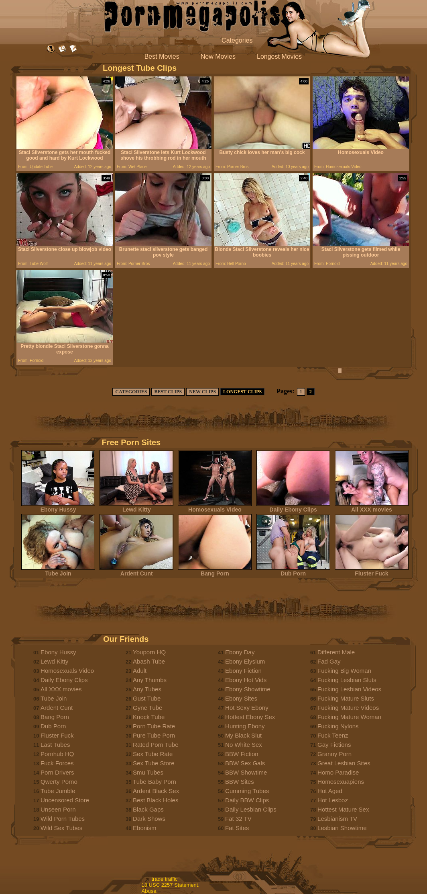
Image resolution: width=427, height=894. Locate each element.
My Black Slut (243, 735)
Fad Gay (329, 661)
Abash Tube (149, 661)
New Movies (218, 56)
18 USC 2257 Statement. (171, 885)
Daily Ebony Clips (293, 507)
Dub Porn (293, 571)
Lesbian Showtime (342, 827)
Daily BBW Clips (247, 800)
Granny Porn (334, 753)
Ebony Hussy (58, 507)
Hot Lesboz (332, 800)
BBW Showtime (246, 772)
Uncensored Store (65, 800)
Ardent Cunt (136, 571)
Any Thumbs (150, 679)
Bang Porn (215, 571)
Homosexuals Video (215, 507)
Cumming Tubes (247, 790)
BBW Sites (239, 781)
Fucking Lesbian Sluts (346, 679)
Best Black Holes (155, 800)
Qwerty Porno (59, 781)
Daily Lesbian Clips (251, 809)
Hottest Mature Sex (343, 809)
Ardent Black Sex (156, 790)
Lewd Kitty (136, 507)
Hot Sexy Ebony (246, 707)
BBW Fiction (241, 753)
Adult (139, 670)
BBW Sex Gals (245, 763)
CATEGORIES (131, 392)
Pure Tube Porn (154, 735)
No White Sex (243, 744)
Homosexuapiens (340, 781)
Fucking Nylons (338, 726)
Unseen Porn (58, 809)
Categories (237, 40)
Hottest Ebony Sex (250, 716)
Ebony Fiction (243, 670)
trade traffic (165, 879)
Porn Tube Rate (154, 726)
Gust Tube (147, 698)
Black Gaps (148, 809)
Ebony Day (239, 652)
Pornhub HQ (57, 753)
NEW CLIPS (202, 392)
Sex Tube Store (153, 763)
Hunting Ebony (244, 726)
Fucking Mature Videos (348, 707)
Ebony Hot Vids (245, 679)
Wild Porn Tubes (63, 818)
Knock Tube (149, 716)
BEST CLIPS (168, 392)
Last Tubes (55, 744)
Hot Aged (329, 790)
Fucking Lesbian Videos (349, 689)
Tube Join (58, 571)
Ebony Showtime (247, 689)
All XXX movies (372, 507)
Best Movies (161, 56)
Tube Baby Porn (154, 781)
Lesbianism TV (337, 818)
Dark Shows (149, 818)
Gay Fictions (334, 744)
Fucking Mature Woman (349, 716)
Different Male (336, 652)
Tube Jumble (58, 790)
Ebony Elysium (245, 661)
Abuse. (150, 891)
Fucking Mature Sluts (345, 698)
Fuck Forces (57, 763)
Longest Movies (279, 56)
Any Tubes (147, 689)
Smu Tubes (148, 772)
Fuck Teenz (332, 735)
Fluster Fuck (372, 571)
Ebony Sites (241, 698)
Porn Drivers (57, 772)
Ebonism (144, 827)
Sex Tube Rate (153, 753)
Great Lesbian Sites (343, 763)
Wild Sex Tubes (61, 827)
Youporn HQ (149, 652)
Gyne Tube (147, 707)
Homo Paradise (338, 772)
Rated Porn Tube (155, 744)
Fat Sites (237, 827)
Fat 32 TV (238, 818)
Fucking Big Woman (344, 670)
